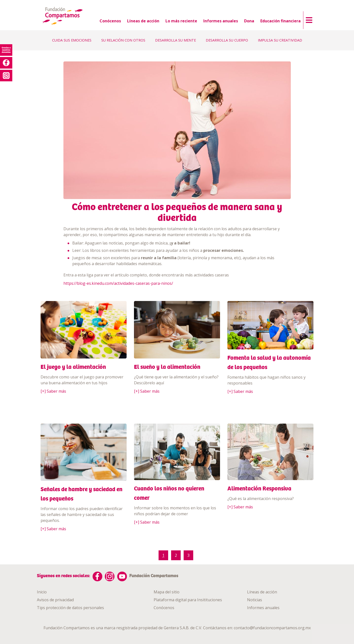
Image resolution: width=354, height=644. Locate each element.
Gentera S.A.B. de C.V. (183, 627)
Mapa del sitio (166, 592)
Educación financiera (280, 21)
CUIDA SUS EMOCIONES (71, 40)
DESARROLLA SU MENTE (175, 40)
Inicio (42, 592)
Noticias (254, 599)
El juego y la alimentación (73, 367)
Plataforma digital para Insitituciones (188, 599)
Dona (249, 21)
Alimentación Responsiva (259, 488)
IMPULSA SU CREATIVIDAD (280, 40)
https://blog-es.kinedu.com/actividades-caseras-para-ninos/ (118, 283)
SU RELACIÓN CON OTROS (123, 40)
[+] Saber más (53, 391)
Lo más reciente (181, 21)
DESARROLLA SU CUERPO (227, 40)
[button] (307, 19)
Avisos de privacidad (55, 599)
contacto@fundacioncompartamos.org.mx (272, 627)
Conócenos (110, 21)
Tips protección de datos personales (70, 607)
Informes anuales (220, 21)
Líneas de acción (143, 21)
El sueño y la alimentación (167, 367)
